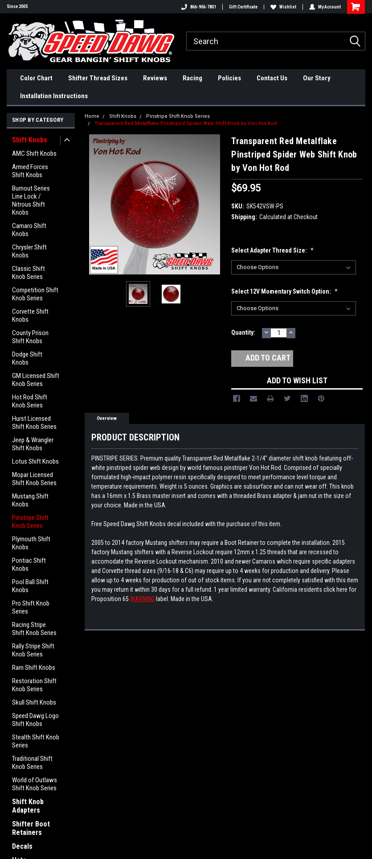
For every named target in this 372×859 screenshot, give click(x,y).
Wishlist (283, 7)
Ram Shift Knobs (33, 668)
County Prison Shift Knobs (30, 337)
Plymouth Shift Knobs (31, 543)
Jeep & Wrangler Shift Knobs (32, 444)
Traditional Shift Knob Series (32, 763)
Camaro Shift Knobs (29, 230)
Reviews (155, 78)
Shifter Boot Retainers (31, 828)
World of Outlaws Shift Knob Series (34, 784)
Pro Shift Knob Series (30, 607)
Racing (192, 78)
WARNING (142, 598)
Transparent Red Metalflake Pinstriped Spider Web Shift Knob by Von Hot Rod (185, 123)
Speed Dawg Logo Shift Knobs (35, 720)
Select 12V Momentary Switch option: (284, 291)
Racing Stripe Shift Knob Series (34, 629)
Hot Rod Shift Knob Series (29, 401)
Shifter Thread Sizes (97, 78)
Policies (229, 78)
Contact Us (272, 78)
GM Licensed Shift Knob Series (35, 380)
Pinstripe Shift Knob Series (30, 522)
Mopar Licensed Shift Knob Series (34, 479)
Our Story (317, 78)
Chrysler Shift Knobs (29, 251)
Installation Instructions (54, 96)
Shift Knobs (29, 140)
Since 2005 (17, 6)
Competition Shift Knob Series (35, 294)
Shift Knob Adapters (28, 805)
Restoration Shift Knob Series (34, 685)
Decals (22, 846)
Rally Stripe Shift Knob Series (33, 650)
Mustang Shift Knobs (30, 500)
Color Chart (36, 78)
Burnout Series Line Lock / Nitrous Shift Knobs (31, 200)
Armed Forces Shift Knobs (30, 171)
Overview (107, 418)
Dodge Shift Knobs (27, 358)
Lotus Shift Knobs (35, 461)
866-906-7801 (198, 7)
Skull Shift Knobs (34, 702)
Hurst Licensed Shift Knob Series (34, 423)
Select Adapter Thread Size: (272, 250)
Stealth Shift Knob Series (35, 741)
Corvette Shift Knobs (30, 315)
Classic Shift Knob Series (28, 273)
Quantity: (243, 332)
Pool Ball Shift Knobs (30, 586)
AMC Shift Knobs (34, 153)
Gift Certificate (243, 6)
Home (92, 116)
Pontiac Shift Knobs (29, 564)
